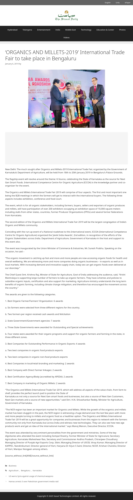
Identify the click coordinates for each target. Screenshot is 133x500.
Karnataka (37, 470)
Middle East (70, 29)
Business (13, 465)
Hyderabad (12, 29)
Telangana (27, 29)
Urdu (118, 2)
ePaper (127, 2)
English (108, 2)
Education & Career (105, 29)
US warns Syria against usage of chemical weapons (31, 476)
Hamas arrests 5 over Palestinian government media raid (33, 481)
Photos (122, 29)
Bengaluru (25, 470)
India (58, 29)
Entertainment (43, 29)
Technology (86, 29)
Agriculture (13, 470)
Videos (67, 37)
